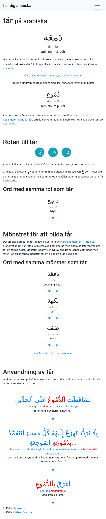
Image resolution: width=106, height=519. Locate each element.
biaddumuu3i (58, 490)
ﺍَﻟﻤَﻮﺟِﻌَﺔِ (40, 442)
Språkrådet (19, 508)
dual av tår (9, 123)
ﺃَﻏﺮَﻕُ (63, 484)
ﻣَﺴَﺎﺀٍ (33, 433)
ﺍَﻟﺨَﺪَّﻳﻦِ (24, 399)
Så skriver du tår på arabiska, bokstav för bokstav (52, 75)
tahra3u (30, 449)
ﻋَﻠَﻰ (40, 399)
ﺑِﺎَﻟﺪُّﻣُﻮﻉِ (45, 484)
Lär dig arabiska (17, 5)
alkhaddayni (71, 406)
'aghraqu (45, 490)
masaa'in (58, 449)
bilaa (11, 449)
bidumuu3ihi (90, 449)
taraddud (19, 449)
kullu (49, 449)
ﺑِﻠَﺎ (95, 433)
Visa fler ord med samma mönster (53, 353)
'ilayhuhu (41, 449)
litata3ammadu (73, 449)
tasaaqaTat (34, 406)
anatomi (8, 68)
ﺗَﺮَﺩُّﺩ (84, 433)
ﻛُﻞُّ (46, 433)
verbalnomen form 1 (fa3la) (77, 241)
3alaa (60, 406)
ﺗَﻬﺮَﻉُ (72, 433)
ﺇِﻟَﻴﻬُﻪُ (58, 433)
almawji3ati (52, 453)
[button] (53, 218)
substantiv (80, 64)
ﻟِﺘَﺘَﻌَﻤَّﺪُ (16, 433)
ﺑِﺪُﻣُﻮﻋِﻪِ (61, 442)
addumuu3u (49, 406)
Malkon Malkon (22, 512)
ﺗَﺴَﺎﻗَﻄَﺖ (79, 399)
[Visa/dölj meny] (97, 6)
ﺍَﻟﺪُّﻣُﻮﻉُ (56, 399)
